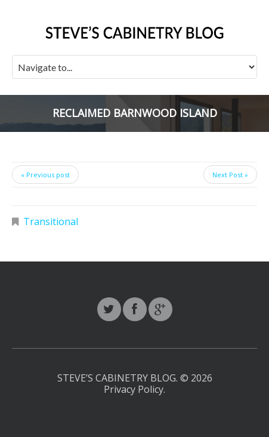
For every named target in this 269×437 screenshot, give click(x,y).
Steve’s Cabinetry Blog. (118, 377)
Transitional (50, 221)
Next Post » (230, 174)
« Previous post (45, 174)
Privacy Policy (133, 389)
